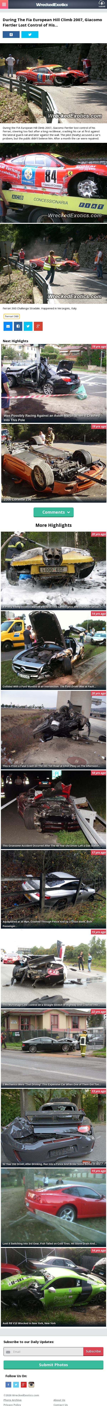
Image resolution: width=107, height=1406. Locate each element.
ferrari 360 (11, 316)
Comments (56, 512)
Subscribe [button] (93, 1351)
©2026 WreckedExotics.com (21, 1395)
